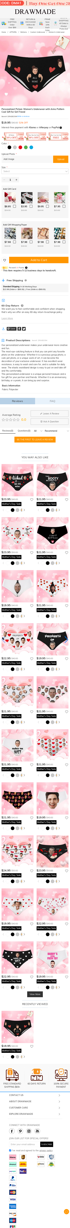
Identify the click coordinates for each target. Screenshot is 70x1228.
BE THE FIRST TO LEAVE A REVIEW (35, 439)
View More (35, 994)
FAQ (52, 401)
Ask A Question (49, 421)
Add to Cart (39, 260)
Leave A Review (49, 413)
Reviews (17, 401)
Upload (60, 159)
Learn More (7, 318)
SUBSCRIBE (46, 1144)
